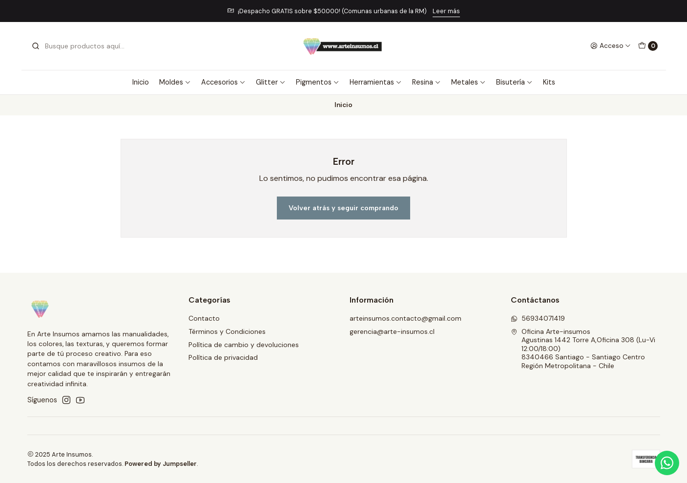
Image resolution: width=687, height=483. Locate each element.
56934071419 (538, 318)
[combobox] (81, 46)
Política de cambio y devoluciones (243, 344)
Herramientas (376, 82)
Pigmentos (317, 82)
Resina (426, 82)
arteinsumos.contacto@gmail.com (405, 318)
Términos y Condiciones (227, 331)
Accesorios (223, 82)
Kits (549, 82)
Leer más (446, 11)
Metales (468, 82)
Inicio (140, 82)
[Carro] (648, 46)
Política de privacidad (223, 357)
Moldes (175, 82)
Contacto (204, 318)
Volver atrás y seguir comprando (343, 207)
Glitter (271, 82)
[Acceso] (610, 46)
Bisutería (514, 82)
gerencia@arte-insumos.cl (392, 331)
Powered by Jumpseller (161, 464)
